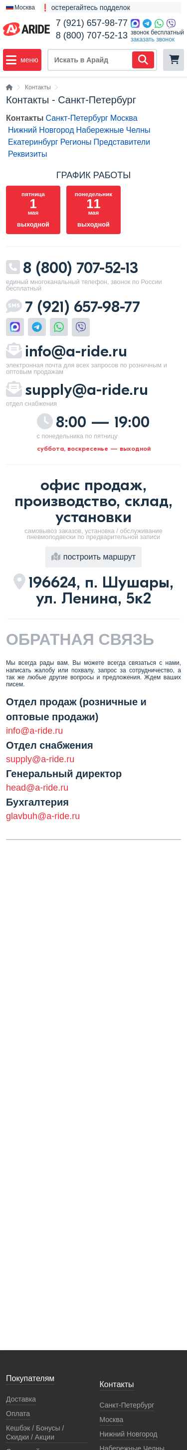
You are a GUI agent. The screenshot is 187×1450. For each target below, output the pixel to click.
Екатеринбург (33, 142)
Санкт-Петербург (76, 118)
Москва (124, 118)
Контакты (24, 118)
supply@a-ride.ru (86, 389)
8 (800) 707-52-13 (92, 35)
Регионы (76, 142)
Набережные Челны (113, 130)
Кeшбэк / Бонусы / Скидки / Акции (35, 1432)
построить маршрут (93, 557)
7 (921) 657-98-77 (92, 23)
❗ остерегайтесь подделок (85, 7)
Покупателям (30, 1378)
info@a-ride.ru (76, 351)
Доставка (21, 1399)
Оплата (18, 1414)
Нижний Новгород (41, 130)
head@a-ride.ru (37, 788)
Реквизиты (27, 154)
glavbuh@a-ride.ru (43, 816)
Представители (122, 142)
